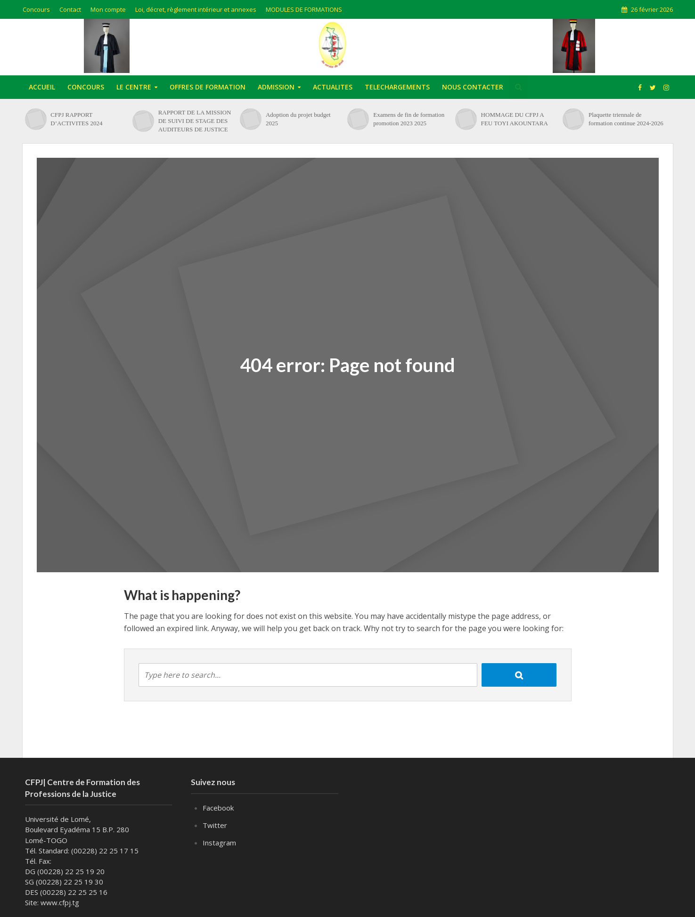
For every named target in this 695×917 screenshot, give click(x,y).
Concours (36, 9)
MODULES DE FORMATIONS (304, 9)
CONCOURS (85, 86)
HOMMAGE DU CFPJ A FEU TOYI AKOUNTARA (514, 119)
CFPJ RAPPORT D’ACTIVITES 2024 (76, 119)
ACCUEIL (42, 86)
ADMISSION (276, 86)
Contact (70, 9)
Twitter (215, 825)
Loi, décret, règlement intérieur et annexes (195, 9)
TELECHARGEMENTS (397, 86)
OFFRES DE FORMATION (207, 86)
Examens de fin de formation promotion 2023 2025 (408, 119)
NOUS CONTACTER (472, 86)
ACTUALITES (332, 86)
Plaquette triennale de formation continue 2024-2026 (626, 119)
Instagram (219, 842)
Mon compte (108, 9)
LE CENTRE (133, 86)
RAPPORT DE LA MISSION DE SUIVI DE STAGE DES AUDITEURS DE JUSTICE (194, 121)
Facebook (218, 807)
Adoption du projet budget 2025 (298, 119)
